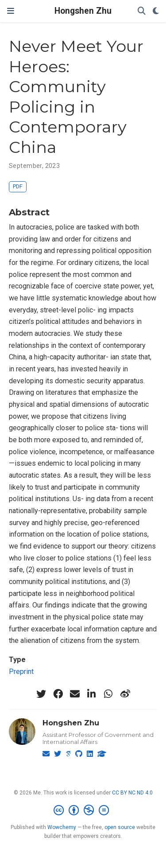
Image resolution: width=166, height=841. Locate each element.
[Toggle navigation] (10, 11)
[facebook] (58, 694)
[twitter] (41, 694)
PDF (18, 186)
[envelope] (74, 694)
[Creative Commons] (83, 810)
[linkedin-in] (91, 694)
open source (119, 827)
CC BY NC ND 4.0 (132, 793)
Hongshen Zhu (83, 11)
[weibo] (125, 694)
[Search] (142, 11)
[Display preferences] (156, 11)
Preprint (21, 671)
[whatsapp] (108, 694)
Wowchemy (61, 827)
